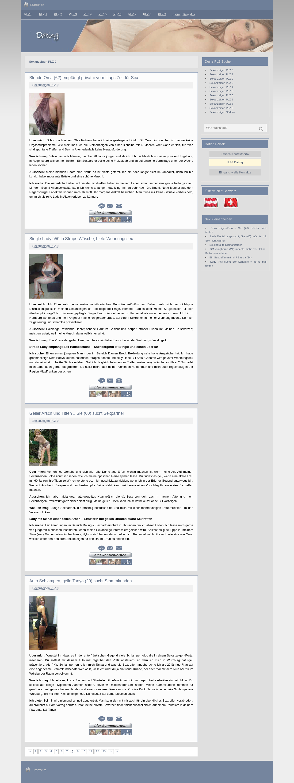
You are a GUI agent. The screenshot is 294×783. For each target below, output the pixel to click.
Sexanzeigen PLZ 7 (221, 99)
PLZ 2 (58, 14)
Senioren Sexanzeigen (68, 539)
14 (110, 751)
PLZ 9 (162, 14)
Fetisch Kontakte (184, 14)
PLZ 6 (117, 14)
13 (104, 751)
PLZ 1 (43, 14)
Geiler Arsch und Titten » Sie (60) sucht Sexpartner (76, 413)
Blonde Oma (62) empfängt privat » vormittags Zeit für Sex (83, 77)
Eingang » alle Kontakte (235, 172)
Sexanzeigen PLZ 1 (221, 74)
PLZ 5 (103, 14)
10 (83, 751)
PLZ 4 (88, 14)
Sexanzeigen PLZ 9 (45, 85)
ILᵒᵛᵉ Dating (235, 162)
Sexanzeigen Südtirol (222, 112)
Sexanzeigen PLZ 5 (221, 90)
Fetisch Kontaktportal (235, 154)
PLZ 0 (28, 14)
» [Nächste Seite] (117, 751)
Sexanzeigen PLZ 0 (221, 70)
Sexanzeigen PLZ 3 (221, 82)
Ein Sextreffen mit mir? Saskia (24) (231, 257)
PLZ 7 (132, 14)
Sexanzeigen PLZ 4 (221, 86)
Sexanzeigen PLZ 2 (221, 78)
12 (97, 751)
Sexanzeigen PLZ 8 (221, 103)
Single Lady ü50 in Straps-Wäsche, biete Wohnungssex (81, 238)
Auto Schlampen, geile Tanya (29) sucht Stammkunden (80, 581)
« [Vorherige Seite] (30, 751)
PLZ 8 (147, 14)
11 (90, 751)
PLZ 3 (73, 14)
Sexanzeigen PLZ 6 (221, 95)
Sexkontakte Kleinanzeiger (226, 244)
